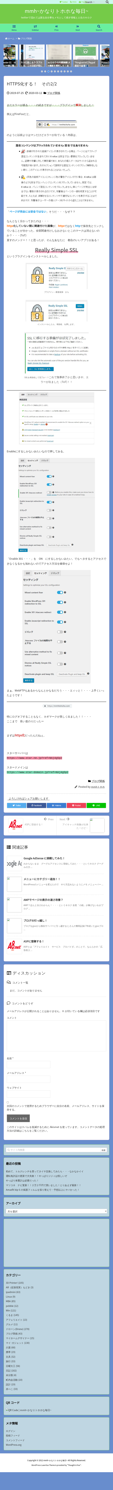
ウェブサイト (14, 1087)
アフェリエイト (16, 1319)
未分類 (11, 1375)
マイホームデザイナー (20, 1338)
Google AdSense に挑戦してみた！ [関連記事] (44, 858)
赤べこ (12, 1389)
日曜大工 (13, 1366)
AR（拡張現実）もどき (19, 1287)
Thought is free (74, 1465)
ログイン (10, 1431)
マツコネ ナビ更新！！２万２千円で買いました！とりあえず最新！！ (43, 1185)
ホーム (11, 38)
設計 (10, 1384)
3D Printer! (15, 1282)
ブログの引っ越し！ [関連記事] (35, 920)
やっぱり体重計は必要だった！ (22, 1180)
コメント (12, 1017)
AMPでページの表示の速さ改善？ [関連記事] (43, 900)
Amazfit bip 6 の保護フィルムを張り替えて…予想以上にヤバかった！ (43, 1189)
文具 (10, 1356)
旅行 (10, 1361)
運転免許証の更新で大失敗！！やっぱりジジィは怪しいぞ (36, 1176)
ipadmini (13, 1292)
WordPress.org (13, 1444)
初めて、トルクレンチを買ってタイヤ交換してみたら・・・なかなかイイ (45, 1171)
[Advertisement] (56, 1242)
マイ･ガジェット (18, 1343)
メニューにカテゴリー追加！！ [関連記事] (42, 879)
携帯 (10, 1352)
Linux (10, 1296)
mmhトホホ (98, 787)
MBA (10, 1301)
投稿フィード (13, 1435)
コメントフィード (15, 1440)
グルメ (12, 1324)
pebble (12, 1306)
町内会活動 (14, 1379)
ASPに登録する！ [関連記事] (34, 941)
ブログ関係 (26, 38)
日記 (11, 1370)
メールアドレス (16, 1073)
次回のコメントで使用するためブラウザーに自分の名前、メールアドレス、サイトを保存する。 (55, 1107)
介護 (10, 1347)
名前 (10, 1058)
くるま (12, 1315)
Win (11, 1310)
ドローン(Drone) (17, 1329)
